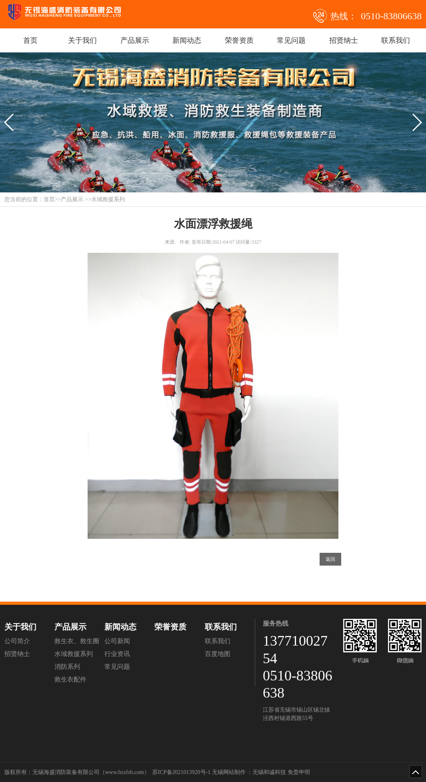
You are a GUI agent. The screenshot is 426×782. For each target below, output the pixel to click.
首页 (30, 40)
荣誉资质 (239, 40)
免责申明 (299, 772)
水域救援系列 (73, 653)
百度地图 (217, 653)
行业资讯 (117, 653)
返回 (330, 559)
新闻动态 (186, 40)
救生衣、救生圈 (76, 641)
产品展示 (134, 40)
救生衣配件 (70, 679)
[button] (9, 122)
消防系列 (67, 666)
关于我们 (82, 40)
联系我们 (395, 40)
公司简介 (17, 641)
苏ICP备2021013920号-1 (181, 772)
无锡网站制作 (229, 772)
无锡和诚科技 (269, 772)
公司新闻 (117, 641)
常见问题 (291, 40)
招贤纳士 (343, 40)
